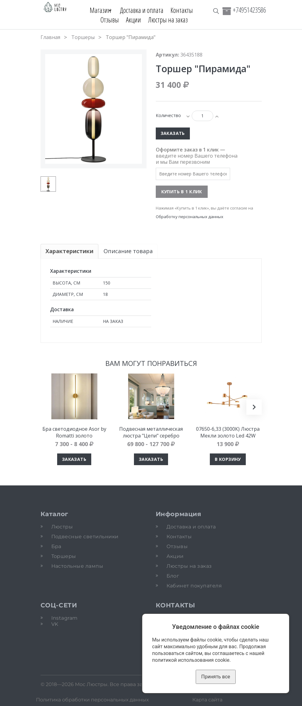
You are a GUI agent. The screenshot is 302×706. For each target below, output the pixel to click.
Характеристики (69, 251)
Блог (173, 576)
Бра (56, 546)
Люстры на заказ (168, 19)
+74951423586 (249, 10)
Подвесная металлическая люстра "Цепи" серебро (151, 432)
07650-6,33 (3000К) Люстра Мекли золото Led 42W (228, 432)
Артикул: (167, 54)
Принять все (215, 677)
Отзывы (109, 19)
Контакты (184, 10)
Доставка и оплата (144, 10)
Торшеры (83, 37)
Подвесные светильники (85, 536)
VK (54, 624)
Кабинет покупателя (194, 586)
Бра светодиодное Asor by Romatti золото (74, 432)
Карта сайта (207, 700)
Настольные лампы (77, 566)
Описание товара (128, 251)
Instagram (64, 618)
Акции (133, 19)
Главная (50, 37)
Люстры (62, 527)
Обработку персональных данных (189, 216)
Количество (168, 115)
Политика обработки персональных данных (92, 700)
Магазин (98, 10)
